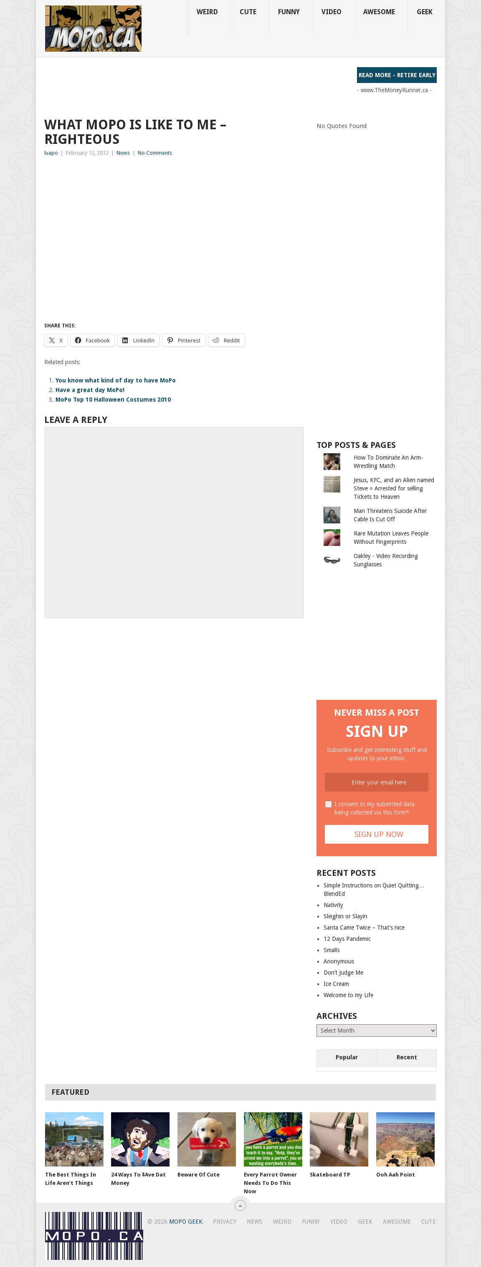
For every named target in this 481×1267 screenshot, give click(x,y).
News (123, 153)
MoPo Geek (186, 1221)
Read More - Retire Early (397, 75)
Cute (248, 12)
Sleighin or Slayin (345, 916)
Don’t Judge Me (343, 972)
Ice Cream (336, 983)
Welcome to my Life (348, 995)
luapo (51, 153)
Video (332, 12)
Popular (347, 1057)
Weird (207, 12)
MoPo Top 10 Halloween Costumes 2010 (113, 399)
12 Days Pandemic (347, 938)
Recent (407, 1057)
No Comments (155, 153)
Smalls (331, 950)
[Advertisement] (196, 86)
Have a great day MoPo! (90, 390)
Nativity (333, 905)
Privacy (224, 1221)
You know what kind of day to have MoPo (116, 380)
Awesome (379, 12)
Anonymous (339, 961)
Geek (425, 12)
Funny (289, 12)
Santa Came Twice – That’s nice (364, 927)
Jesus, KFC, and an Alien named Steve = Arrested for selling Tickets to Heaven (394, 488)
